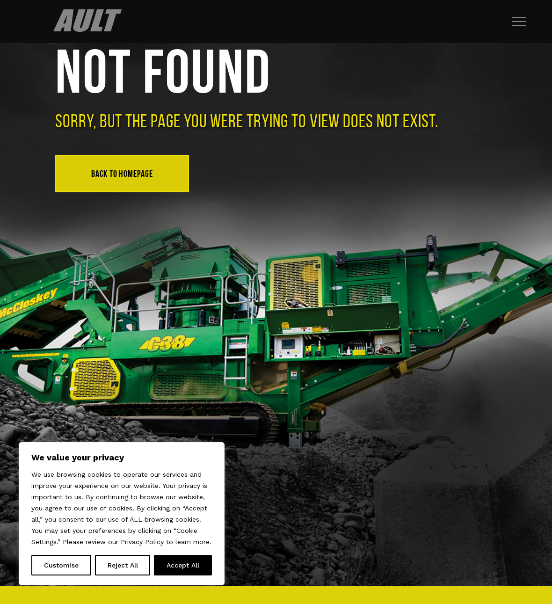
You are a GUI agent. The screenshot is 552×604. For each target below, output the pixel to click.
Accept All (183, 565)
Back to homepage (122, 173)
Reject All (123, 565)
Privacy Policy (142, 542)
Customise (61, 565)
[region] (122, 513)
